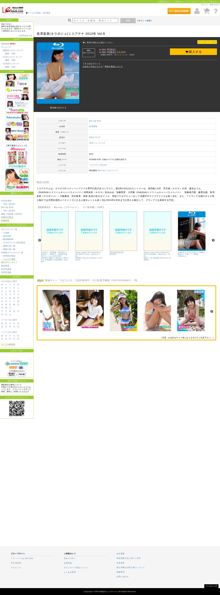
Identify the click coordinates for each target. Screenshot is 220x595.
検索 (128, 20)
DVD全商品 (6, 201)
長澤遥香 (93, 124)
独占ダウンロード (9, 262)
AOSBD (111, 157)
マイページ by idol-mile (22, 558)
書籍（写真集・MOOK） (12, 214)
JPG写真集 (6, 272)
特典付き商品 (7, 217)
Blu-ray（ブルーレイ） (108, 168)
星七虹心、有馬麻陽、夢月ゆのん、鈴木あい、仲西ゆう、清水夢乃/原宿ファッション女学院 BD (54, 252)
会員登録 (68, 563)
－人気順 (5, 233)
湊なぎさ (86, 255)
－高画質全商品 (8, 256)
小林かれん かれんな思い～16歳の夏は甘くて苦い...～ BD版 (191, 251)
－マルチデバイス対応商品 (13, 243)
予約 (5, 204)
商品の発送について (114, 66)
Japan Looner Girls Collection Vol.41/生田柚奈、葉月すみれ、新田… (157, 252)
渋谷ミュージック (97, 141)
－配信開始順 (7, 239)
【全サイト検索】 (144, 21)
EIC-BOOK (16, 563)
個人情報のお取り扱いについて (131, 567)
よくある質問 (70, 572)
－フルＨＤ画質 (8, 259)
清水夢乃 (44, 255)
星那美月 (78, 255)
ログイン (204, 5)
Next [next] (213, 238)
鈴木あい (59, 255)
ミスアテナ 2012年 (98, 163)
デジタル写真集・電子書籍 (39, 13)
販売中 (12, 204)
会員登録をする (25, 35)
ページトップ (211, 586)
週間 (7, 54)
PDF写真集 (6, 269)
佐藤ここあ (148, 255)
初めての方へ (215, 5)
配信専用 (5, 266)
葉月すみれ (164, 255)
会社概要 (121, 554)
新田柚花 (156, 255)
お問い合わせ (123, 577)
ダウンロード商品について (76, 568)
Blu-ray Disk (7, 207)
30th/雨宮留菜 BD (117, 250)
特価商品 (5, 221)
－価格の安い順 (8, 246)
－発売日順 (6, 236)
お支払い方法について (92, 66)
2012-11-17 (94, 135)
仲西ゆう (52, 255)
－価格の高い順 (8, 249)
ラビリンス (66, 278)
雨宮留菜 (113, 252)
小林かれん (182, 254)
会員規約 (121, 563)
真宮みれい (94, 255)
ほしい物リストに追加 (207, 42)
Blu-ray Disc (95, 118)
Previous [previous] (39, 238)
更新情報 (5, 44)
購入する (193, 51)
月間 (13, 54)
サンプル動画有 (8, 344)
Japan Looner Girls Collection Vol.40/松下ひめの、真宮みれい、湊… (88, 252)
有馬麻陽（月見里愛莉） (54, 257)
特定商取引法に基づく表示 (129, 558)
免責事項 (121, 572)
